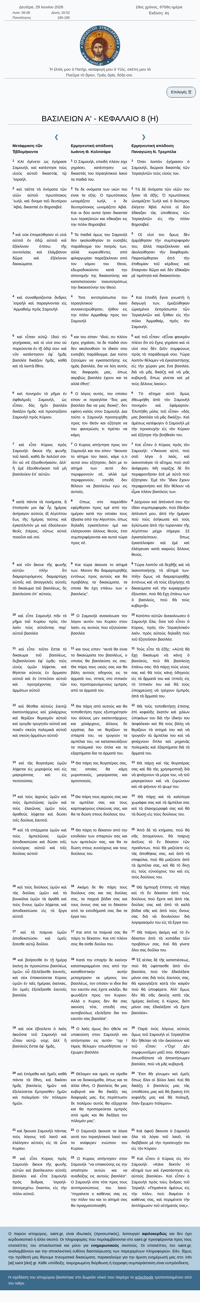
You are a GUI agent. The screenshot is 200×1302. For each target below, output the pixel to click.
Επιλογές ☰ (181, 92)
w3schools (144, 1277)
